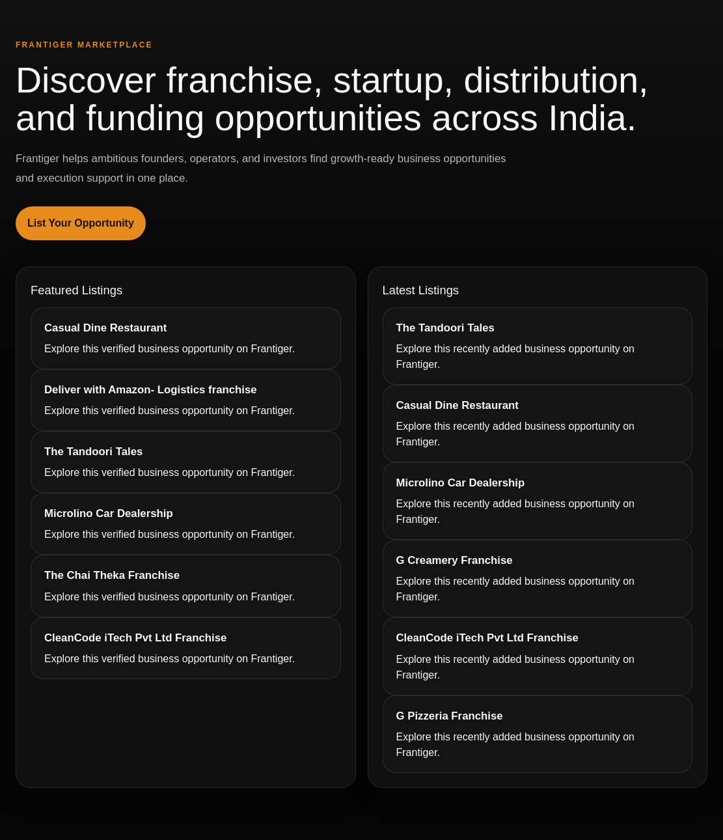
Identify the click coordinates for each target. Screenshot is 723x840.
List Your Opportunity (80, 223)
